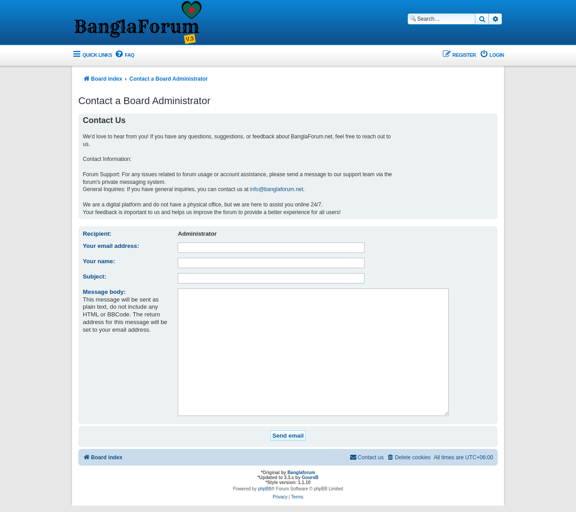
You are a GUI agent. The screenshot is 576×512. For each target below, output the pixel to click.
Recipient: (97, 233)
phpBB (264, 474)
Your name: (99, 261)
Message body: (104, 291)
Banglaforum (301, 458)
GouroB (310, 463)
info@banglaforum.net (276, 189)
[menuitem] (124, 55)
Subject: (94, 276)
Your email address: (111, 245)
